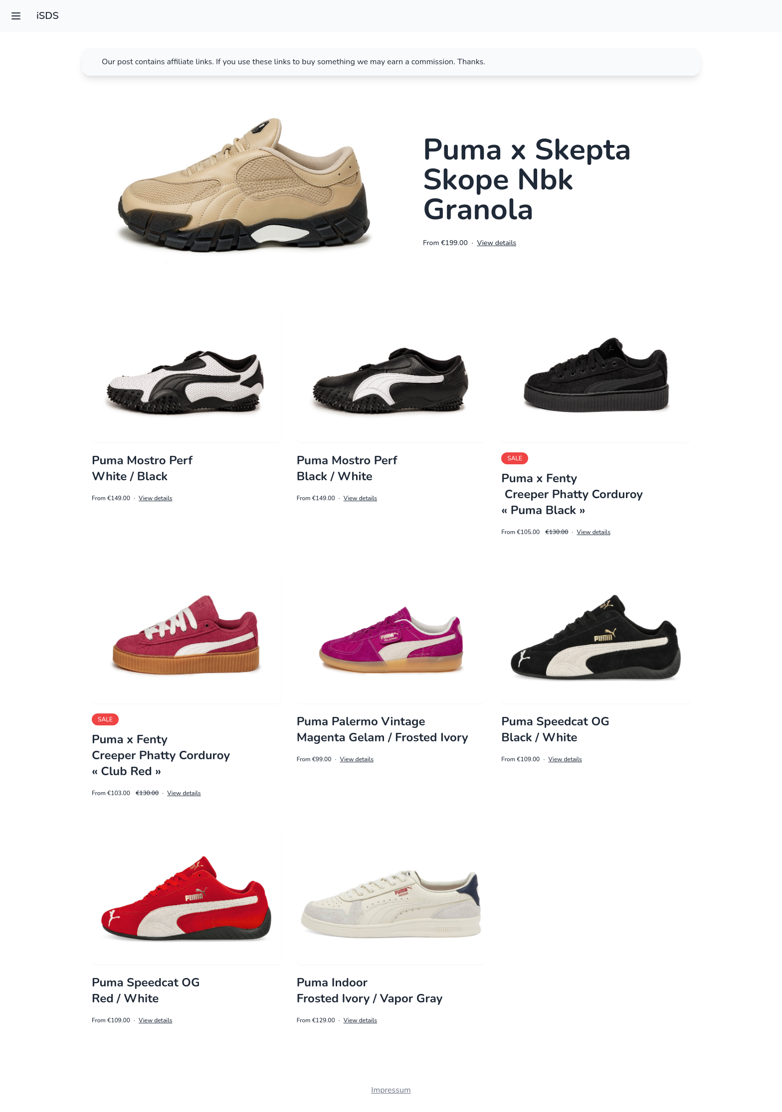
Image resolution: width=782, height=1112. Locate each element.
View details (496, 243)
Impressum (390, 1090)
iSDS (47, 15)
